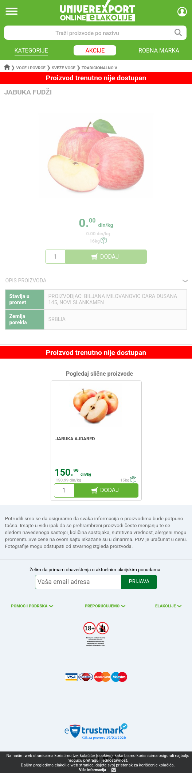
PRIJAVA (139, 582)
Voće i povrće (31, 68)
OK (113, 770)
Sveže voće (63, 68)
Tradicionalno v (99, 68)
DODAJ (109, 256)
